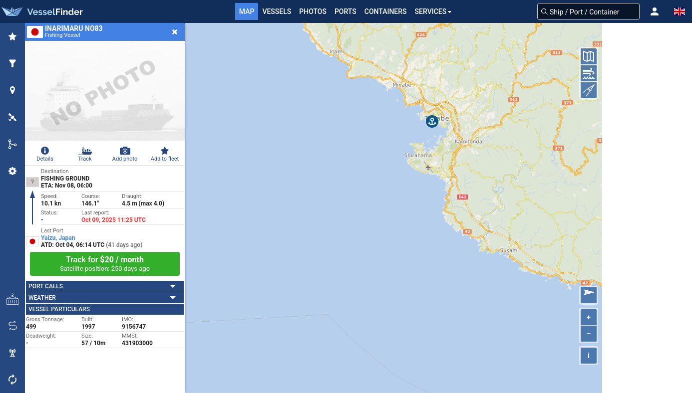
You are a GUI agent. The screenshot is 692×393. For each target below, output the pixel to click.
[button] (654, 11)
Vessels (276, 11)
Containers (385, 11)
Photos (313, 11)
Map (247, 11)
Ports (345, 11)
